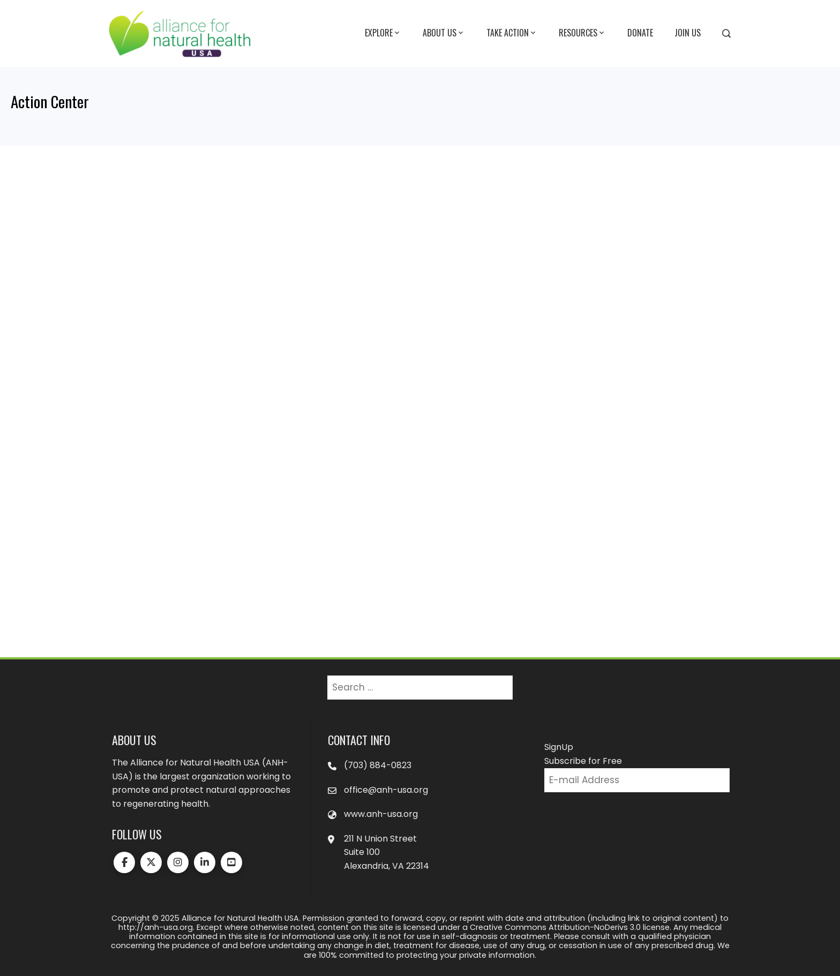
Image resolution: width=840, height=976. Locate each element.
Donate (640, 32)
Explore (383, 33)
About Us (444, 33)
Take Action (511, 33)
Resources (582, 33)
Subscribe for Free (583, 761)
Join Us (687, 32)
